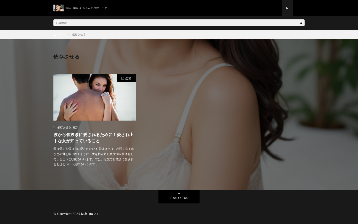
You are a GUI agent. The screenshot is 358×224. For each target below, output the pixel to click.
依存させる (64, 127)
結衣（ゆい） (90, 214)
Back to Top (179, 198)
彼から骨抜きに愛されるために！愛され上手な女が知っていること (93, 137)
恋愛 (128, 78)
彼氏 (76, 127)
